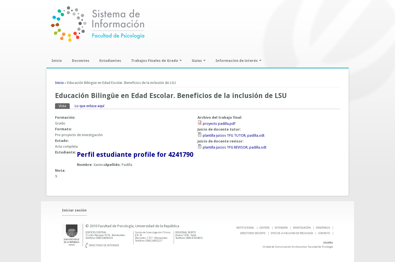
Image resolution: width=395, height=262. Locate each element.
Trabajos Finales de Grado (156, 61)
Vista (64, 105)
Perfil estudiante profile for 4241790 (135, 154)
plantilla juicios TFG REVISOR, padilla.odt (234, 147)
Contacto (324, 233)
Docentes (80, 61)
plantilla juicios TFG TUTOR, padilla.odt (233, 135)
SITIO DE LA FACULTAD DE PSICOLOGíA (292, 233)
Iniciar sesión (74, 210)
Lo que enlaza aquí (89, 106)
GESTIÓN (264, 227)
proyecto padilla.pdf (219, 123)
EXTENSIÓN (281, 227)
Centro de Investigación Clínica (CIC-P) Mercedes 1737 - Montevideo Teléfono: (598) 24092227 (152, 236)
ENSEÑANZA (323, 227)
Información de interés (238, 61)
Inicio (56, 61)
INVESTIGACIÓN (302, 227)
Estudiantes (110, 61)
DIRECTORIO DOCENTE (253, 233)
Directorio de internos (104, 245)
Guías (199, 61)
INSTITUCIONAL (245, 227)
